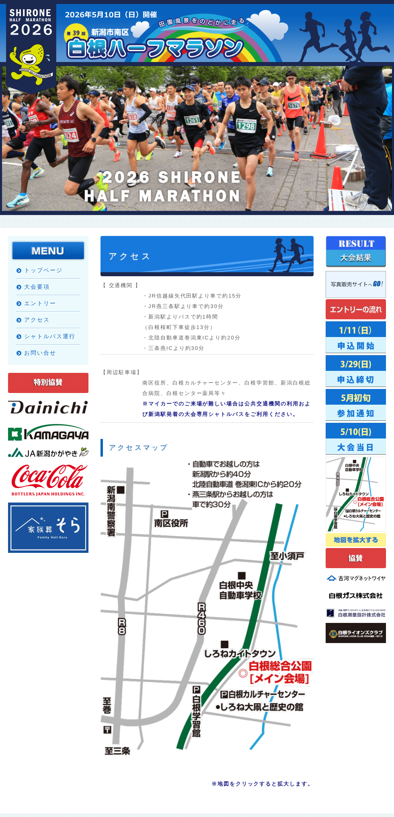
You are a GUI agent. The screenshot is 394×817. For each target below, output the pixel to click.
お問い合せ (40, 353)
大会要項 (37, 286)
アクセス (37, 319)
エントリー (40, 303)
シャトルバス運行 (50, 336)
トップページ (43, 270)
